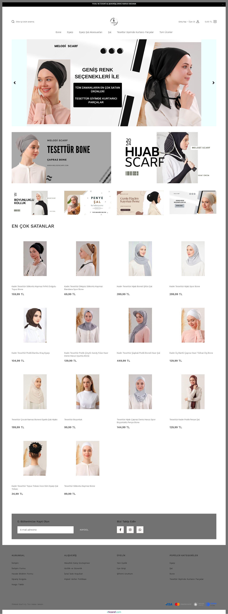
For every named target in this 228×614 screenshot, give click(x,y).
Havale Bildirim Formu (22, 574)
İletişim (15, 563)
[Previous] (14, 83)
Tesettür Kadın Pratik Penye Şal (185, 419)
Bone (172, 574)
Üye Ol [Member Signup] (192, 21)
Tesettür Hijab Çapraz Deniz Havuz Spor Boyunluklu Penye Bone (136, 420)
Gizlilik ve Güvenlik (73, 568)
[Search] (52, 21)
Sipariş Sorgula (19, 579)
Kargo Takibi (18, 584)
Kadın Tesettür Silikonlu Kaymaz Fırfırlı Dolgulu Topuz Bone (34, 287)
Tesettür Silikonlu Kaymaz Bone (79, 486)
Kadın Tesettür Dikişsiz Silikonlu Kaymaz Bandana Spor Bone (83, 287)
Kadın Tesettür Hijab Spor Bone (185, 286)
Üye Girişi (121, 568)
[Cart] (210, 21)
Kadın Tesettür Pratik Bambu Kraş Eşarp (31, 353)
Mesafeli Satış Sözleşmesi (77, 563)
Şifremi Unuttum (125, 574)
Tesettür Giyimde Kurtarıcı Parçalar (187, 579)
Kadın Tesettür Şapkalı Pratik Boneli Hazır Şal (138, 353)
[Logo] (114, 21)
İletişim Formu (19, 568)
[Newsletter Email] (56, 530)
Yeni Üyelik (122, 563)
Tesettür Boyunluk (73, 419)
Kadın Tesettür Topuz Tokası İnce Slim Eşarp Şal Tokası (35, 487)
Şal (171, 568)
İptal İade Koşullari (73, 574)
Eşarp (172, 563)
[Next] (213, 83)
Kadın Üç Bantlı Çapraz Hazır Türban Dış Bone (191, 353)
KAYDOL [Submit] (83, 529)
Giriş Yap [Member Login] (182, 21)
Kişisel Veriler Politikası (75, 579)
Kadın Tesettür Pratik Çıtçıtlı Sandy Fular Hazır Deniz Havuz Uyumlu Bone (86, 354)
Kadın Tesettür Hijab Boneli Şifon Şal (134, 286)
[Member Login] (197, 21)
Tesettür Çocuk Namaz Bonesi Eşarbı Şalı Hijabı (34, 419)
